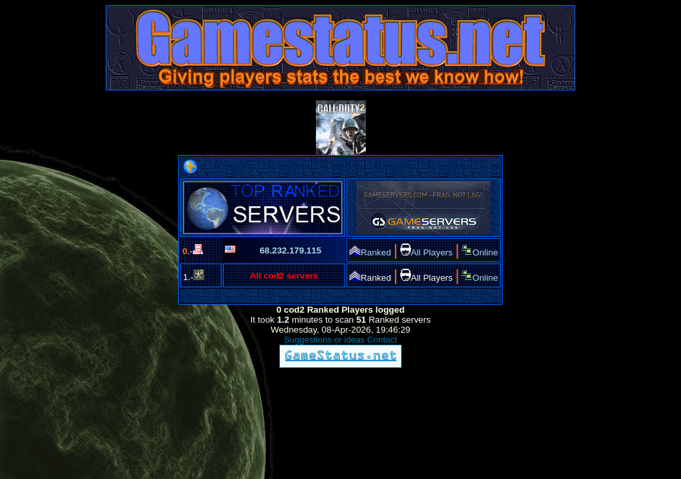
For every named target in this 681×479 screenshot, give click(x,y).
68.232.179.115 (290, 250)
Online (480, 252)
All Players (426, 252)
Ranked (370, 252)
